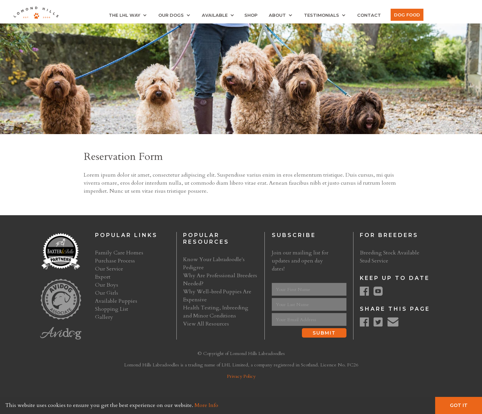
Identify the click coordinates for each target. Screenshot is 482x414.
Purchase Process (115, 260)
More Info (206, 405)
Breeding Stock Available (389, 252)
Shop (250, 15)
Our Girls (106, 293)
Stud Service (374, 260)
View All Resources (206, 324)
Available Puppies (116, 301)
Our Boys (106, 285)
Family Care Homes (119, 252)
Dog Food (407, 14)
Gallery (104, 317)
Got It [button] (459, 405)
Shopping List (111, 309)
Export (102, 277)
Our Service (109, 269)
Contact (369, 15)
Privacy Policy (241, 376)
